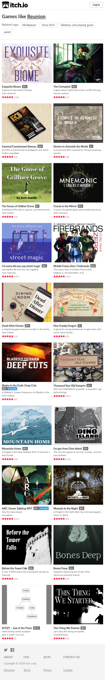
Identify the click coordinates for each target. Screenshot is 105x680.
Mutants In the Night (65, 508)
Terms (27, 670)
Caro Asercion (9, 93)
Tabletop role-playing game (76, 25)
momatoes (7, 515)
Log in (96, 4)
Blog (47, 657)
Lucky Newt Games (63, 332)
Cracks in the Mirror (65, 206)
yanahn (57, 153)
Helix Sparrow (60, 212)
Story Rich (48, 25)
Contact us (71, 657)
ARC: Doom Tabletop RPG (17, 508)
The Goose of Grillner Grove (18, 206)
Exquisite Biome (11, 86)
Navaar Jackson (61, 93)
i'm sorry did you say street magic (21, 266)
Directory (9, 670)
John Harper (8, 395)
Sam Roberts (59, 455)
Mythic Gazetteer (10, 153)
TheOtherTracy (60, 634)
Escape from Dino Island (67, 448)
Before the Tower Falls (14, 568)
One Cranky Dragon (64, 325)
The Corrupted (61, 86)
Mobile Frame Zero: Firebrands (71, 266)
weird (7, 32)
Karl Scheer (7, 455)
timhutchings (60, 392)
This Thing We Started (66, 628)
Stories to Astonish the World (70, 146)
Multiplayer (29, 25)
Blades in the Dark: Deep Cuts (19, 385)
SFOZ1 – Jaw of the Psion (17, 628)
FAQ (26, 657)
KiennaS (6, 575)
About (8, 657)
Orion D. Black (60, 515)
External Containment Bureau (19, 146)
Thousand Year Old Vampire (69, 385)
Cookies (67, 670)
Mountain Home (11, 448)
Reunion (36, 16)
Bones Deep (60, 568)
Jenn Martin (8, 212)
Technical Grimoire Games (66, 575)
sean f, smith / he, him (13, 634)
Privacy (48, 670)
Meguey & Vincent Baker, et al (68, 272)
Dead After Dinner (13, 325)
